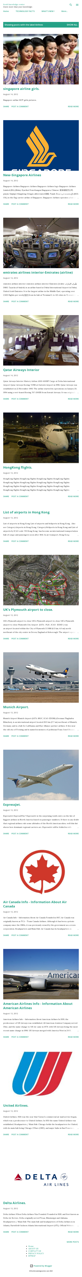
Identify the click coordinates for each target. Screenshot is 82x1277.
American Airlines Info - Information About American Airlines (38, 1005)
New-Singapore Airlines (22, 175)
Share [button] (6, 106)
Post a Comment (20, 106)
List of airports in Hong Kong (26, 512)
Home (6, 11)
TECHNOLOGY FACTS (25, 11)
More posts (73, 1242)
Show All (72, 24)
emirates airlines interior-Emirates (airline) (38, 272)
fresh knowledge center (14, 4)
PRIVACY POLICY (36, 1253)
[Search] (70, 4)
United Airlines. (15, 1105)
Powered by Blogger (41, 1266)
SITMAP (32, 1256)
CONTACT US (34, 1251)
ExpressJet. (12, 804)
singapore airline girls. (21, 88)
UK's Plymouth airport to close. (28, 609)
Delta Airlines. (14, 1203)
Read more (73, 106)
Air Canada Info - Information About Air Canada (35, 904)
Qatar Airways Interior (21, 370)
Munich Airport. (16, 707)
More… (64, 11)
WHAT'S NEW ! (48, 11)
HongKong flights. (17, 467)
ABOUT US (33, 1248)
